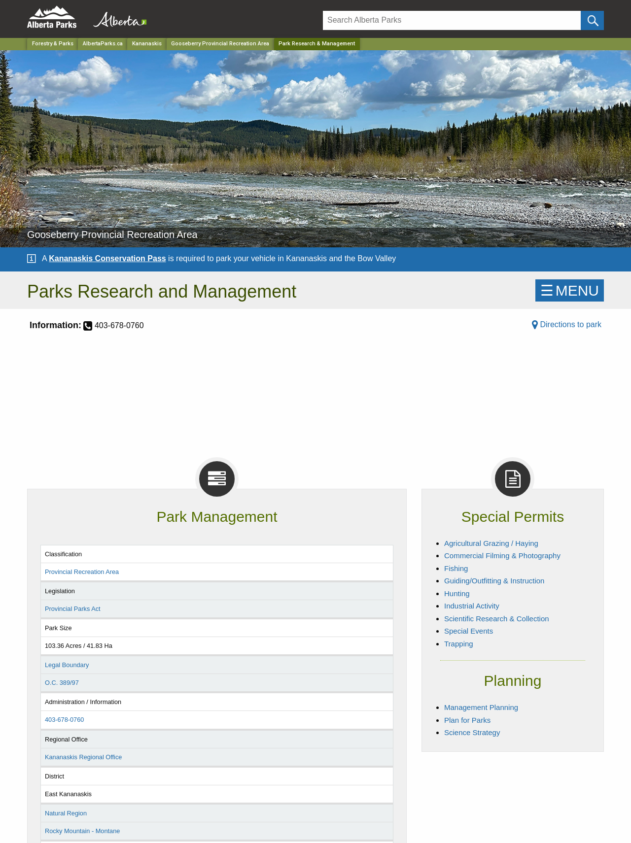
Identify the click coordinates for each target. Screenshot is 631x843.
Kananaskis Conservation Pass (107, 258)
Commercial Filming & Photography (502, 555)
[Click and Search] (592, 20)
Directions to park (566, 324)
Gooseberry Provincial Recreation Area (220, 43)
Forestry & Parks (52, 43)
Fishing (456, 568)
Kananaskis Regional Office (83, 757)
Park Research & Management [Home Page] (317, 43)
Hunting (457, 593)
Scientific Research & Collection (496, 618)
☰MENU (569, 290)
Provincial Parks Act (73, 608)
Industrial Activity (471, 606)
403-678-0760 (64, 719)
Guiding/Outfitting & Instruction (494, 580)
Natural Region (66, 813)
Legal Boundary (67, 665)
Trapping (458, 644)
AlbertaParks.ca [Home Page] (103, 43)
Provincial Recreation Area (82, 571)
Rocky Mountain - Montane (82, 831)
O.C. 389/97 (62, 682)
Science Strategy (472, 732)
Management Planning (481, 707)
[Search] (452, 20)
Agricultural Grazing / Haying (491, 543)
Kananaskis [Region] (147, 43)
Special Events (468, 631)
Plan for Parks (467, 720)
